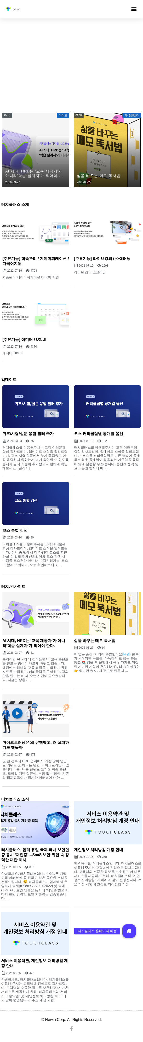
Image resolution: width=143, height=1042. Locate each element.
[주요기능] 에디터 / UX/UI (24, 340)
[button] (134, 9)
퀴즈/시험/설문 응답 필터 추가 (28, 434)
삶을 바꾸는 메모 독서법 (94, 641)
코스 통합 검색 (15, 530)
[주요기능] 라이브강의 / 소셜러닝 (102, 259)
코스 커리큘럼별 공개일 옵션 (98, 434)
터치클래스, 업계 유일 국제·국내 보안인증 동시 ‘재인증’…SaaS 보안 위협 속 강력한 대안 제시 (35, 855)
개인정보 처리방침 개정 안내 (98, 850)
